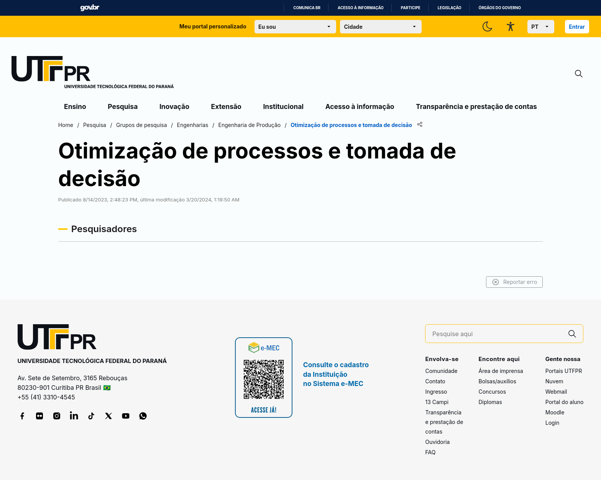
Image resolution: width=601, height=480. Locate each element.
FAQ (430, 452)
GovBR (89, 8)
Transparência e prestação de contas (476, 106)
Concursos (492, 391)
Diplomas (490, 402)
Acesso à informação (361, 8)
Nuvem (554, 381)
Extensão (226, 106)
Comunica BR (306, 8)
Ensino (75, 106)
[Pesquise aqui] (497, 334)
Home (72, 125)
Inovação (174, 106)
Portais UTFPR (563, 371)
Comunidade (441, 371)
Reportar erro (507, 282)
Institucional (283, 106)
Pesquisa (123, 106)
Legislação (449, 8)
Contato (435, 381)
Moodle (555, 412)
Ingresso (436, 391)
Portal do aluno (564, 402)
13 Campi (436, 402)
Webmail (556, 391)
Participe (410, 8)
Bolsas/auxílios (497, 381)
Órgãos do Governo (500, 8)
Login (552, 422)
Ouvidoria (437, 442)
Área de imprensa (500, 371)
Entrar (577, 26)
